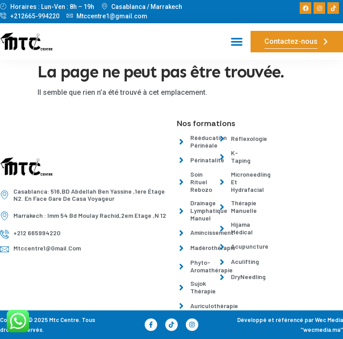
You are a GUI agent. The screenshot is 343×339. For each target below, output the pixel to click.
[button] (236, 41)
